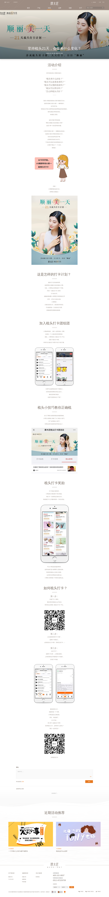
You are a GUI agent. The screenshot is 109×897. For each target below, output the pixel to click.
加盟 (70, 8)
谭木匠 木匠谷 (89, 891)
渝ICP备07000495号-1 (35, 891)
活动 (49, 8)
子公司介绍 (10, 879)
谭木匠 (81, 891)
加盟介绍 (24, 876)
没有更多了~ (54, 793)
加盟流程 (24, 879)
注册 (100, 2)
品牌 (59, 8)
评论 (17, 767)
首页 (28, 8)
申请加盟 (24, 881)
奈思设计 (48, 891)
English (7, 2)
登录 (103, 2)
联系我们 (38, 876)
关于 (80, 8)
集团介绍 (10, 876)
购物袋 (93, 2)
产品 (38, 8)
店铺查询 (15, 2)
